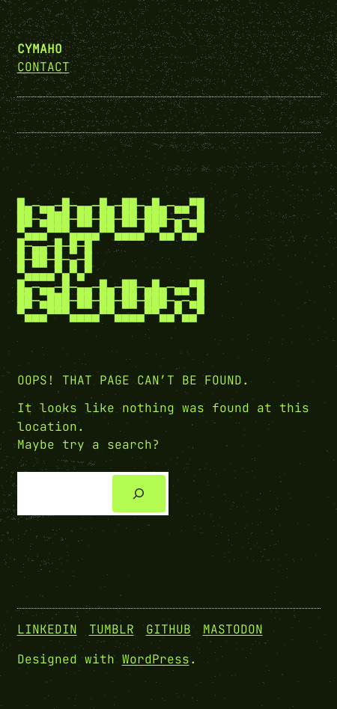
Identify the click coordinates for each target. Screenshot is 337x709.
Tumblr (111, 629)
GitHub (168, 629)
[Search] (139, 493)
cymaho (39, 49)
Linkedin (47, 629)
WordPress (155, 659)
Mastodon (233, 629)
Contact (43, 67)
